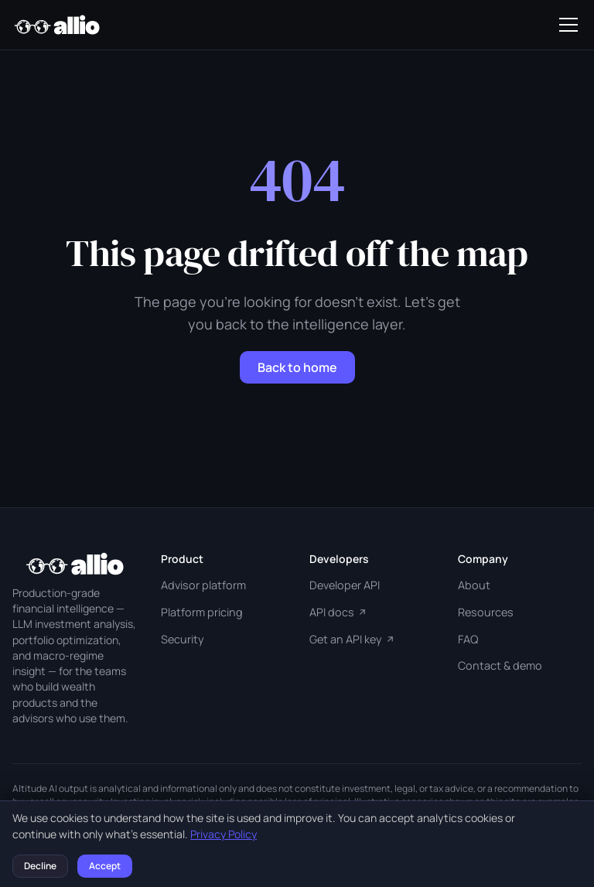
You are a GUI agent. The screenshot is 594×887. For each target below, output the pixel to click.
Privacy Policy (223, 834)
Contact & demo (500, 665)
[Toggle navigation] (568, 25)
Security (182, 639)
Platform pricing (202, 612)
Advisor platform (203, 585)
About (474, 585)
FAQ (468, 639)
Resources (486, 612)
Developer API (344, 585)
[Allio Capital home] (56, 25)
